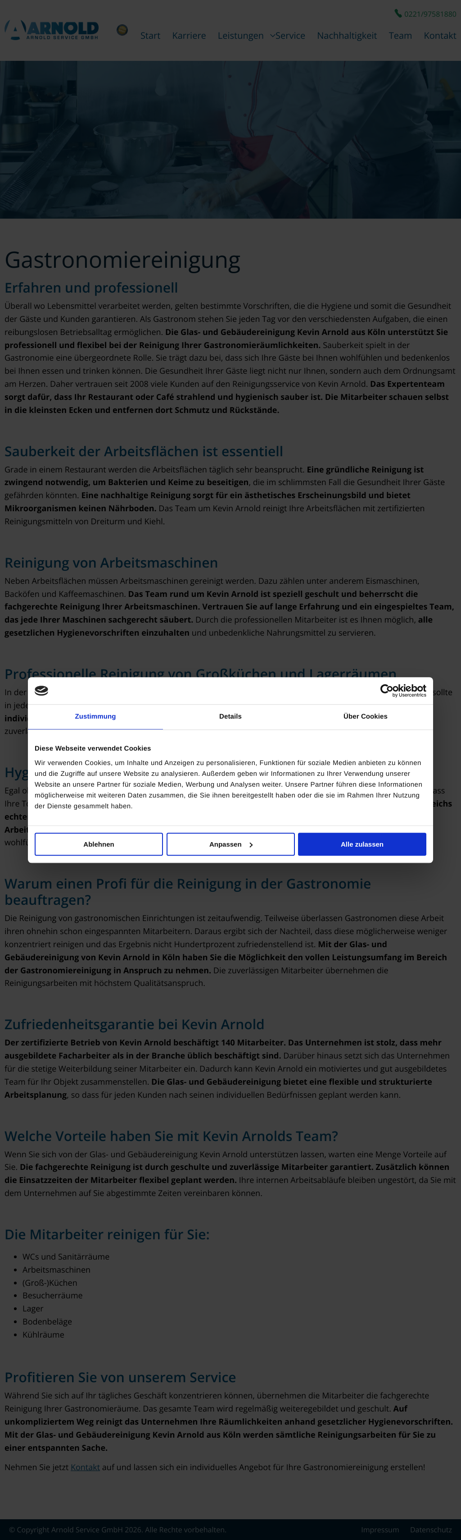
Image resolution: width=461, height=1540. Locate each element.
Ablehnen (98, 844)
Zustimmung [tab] (95, 716)
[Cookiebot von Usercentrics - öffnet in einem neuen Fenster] (387, 690)
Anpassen (231, 844)
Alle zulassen (362, 844)
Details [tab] (230, 716)
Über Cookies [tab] (365, 716)
